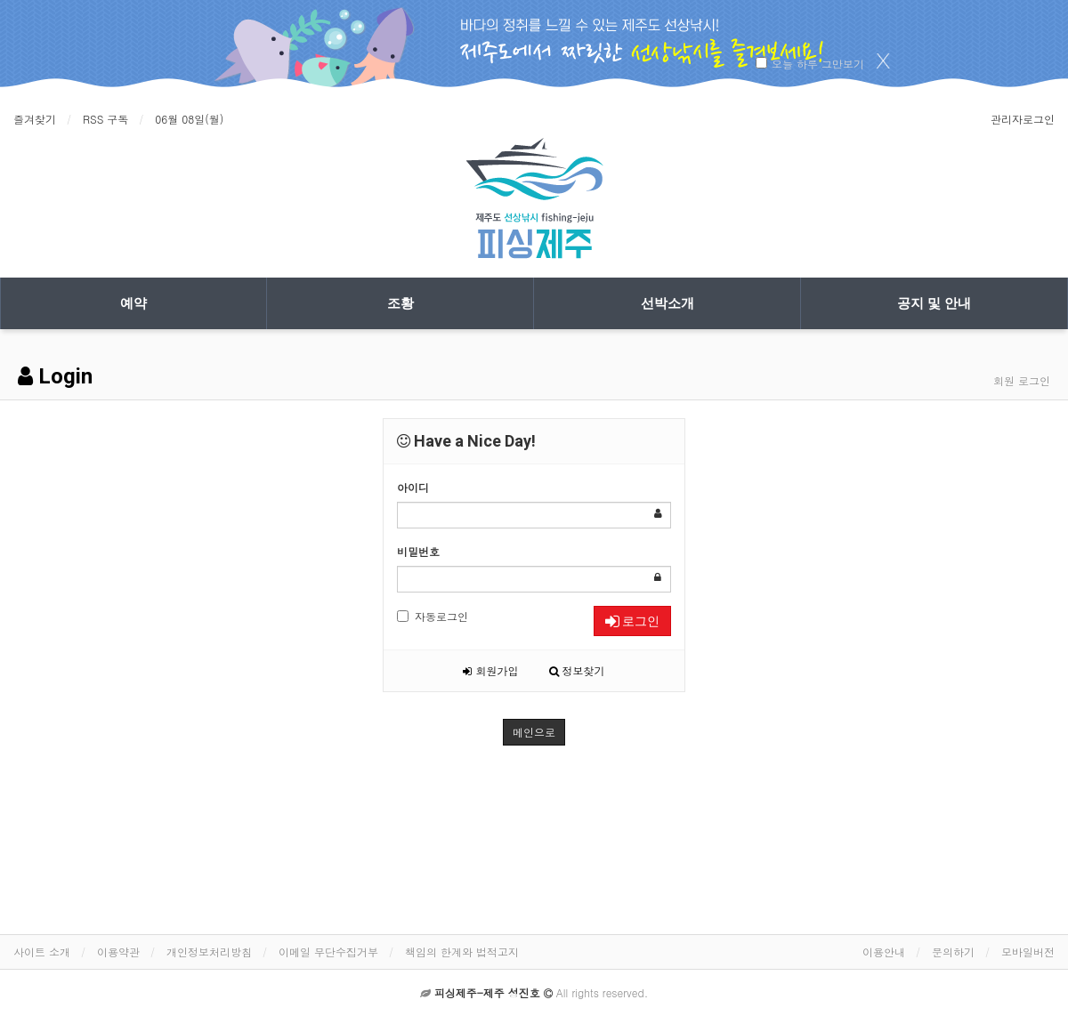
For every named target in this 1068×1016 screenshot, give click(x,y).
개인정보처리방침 (209, 951)
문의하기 (953, 951)
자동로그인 (432, 616)
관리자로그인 (1023, 118)
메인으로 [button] (534, 731)
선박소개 (667, 303)
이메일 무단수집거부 (328, 951)
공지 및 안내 (934, 303)
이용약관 (118, 951)
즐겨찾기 (34, 118)
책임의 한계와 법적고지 (462, 951)
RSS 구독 (105, 118)
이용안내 (883, 951)
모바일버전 (1028, 951)
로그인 (632, 621)
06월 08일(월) (189, 118)
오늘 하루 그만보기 (818, 63)
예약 (133, 303)
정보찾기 (577, 670)
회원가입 (490, 670)
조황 (400, 303)
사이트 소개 (41, 951)
